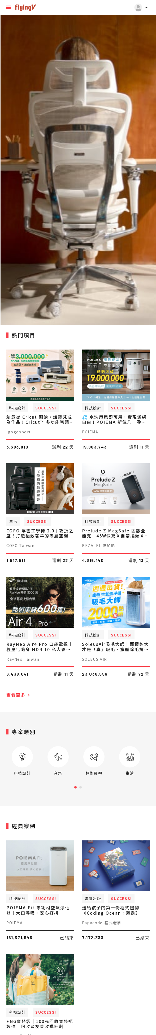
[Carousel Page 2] (80, 787)
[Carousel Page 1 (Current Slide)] (75, 787)
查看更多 (19, 695)
